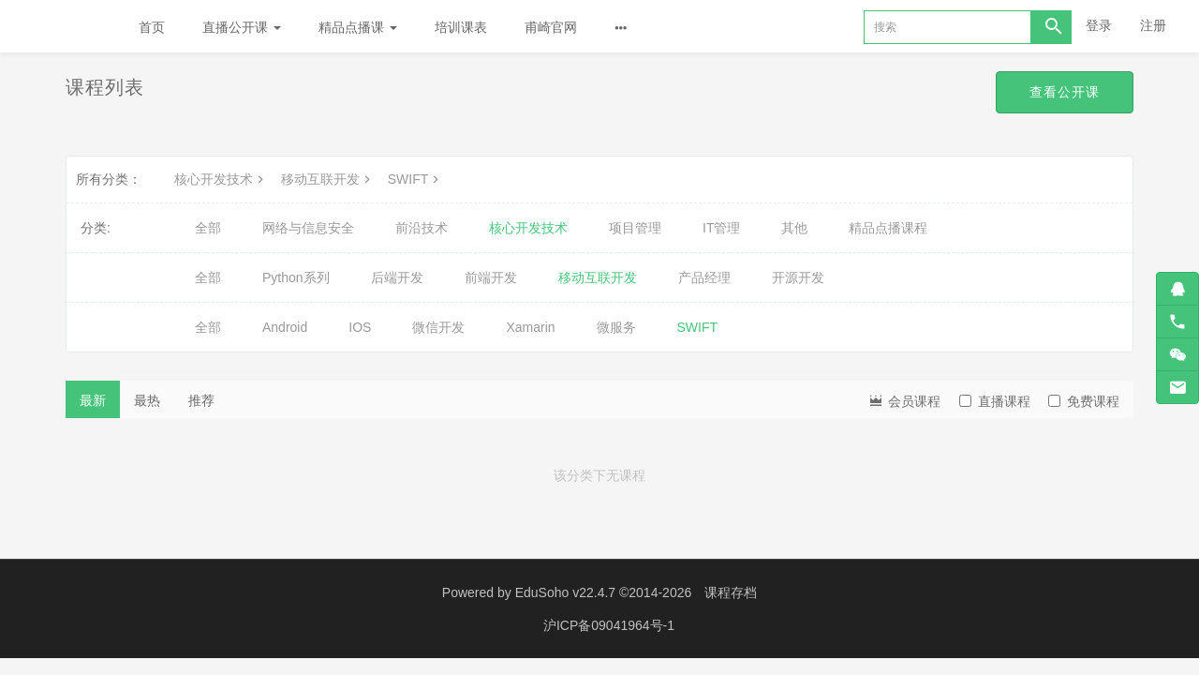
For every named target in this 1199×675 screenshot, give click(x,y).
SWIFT (416, 179)
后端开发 (397, 277)
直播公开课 (241, 27)
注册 (1153, 25)
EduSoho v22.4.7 (565, 592)
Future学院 (60, 26)
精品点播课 (357, 27)
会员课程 (903, 400)
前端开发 (491, 277)
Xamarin (530, 327)
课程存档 (730, 592)
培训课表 (461, 27)
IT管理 (721, 227)
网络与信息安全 (308, 227)
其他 (794, 227)
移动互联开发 (328, 179)
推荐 (201, 400)
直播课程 (994, 401)
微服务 (616, 327)
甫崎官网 (551, 27)
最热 (147, 400)
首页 (152, 27)
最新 (93, 400)
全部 (208, 227)
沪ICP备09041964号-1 (608, 625)
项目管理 (635, 227)
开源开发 (798, 277)
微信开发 (438, 327)
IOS (359, 327)
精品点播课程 (888, 227)
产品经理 (704, 277)
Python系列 (296, 277)
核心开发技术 (221, 179)
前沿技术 (421, 227)
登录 (1099, 25)
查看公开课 (1064, 91)
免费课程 (1083, 401)
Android (284, 327)
